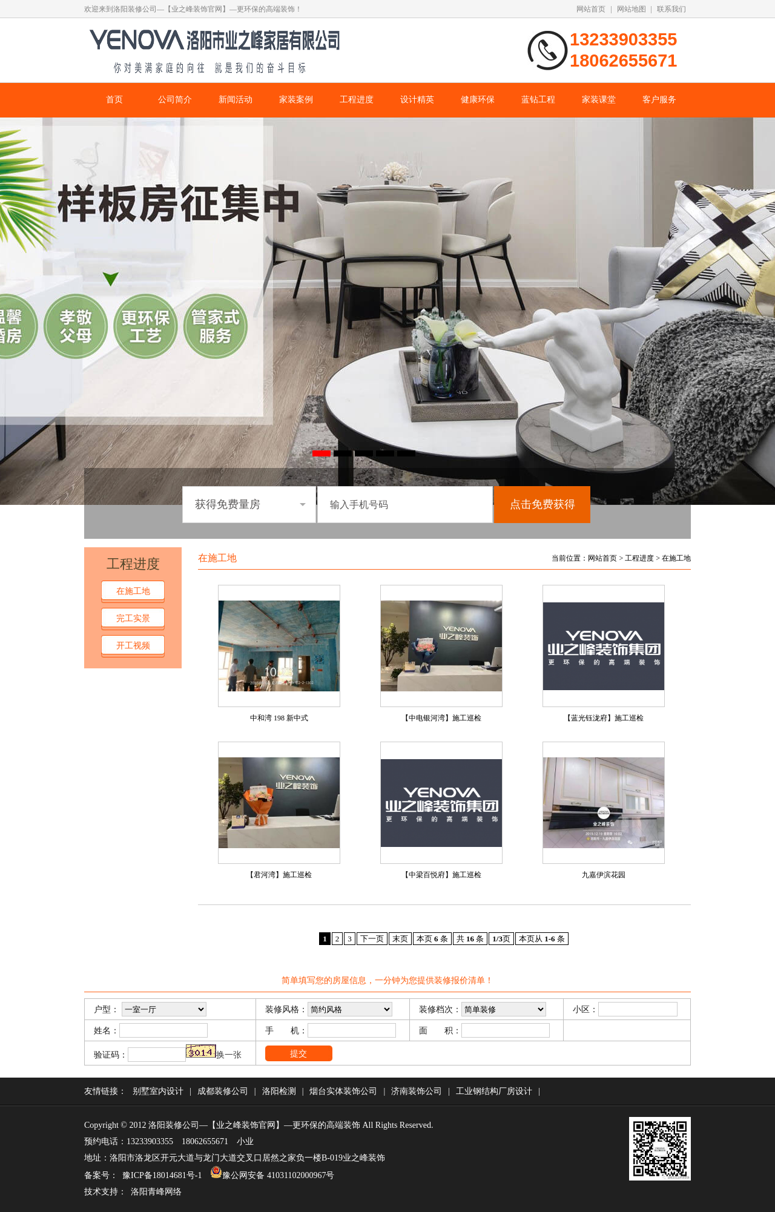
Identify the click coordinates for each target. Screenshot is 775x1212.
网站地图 (631, 9)
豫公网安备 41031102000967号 (272, 1175)
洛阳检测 (279, 1091)
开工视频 (133, 645)
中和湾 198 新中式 (279, 718)
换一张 (229, 1054)
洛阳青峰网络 (156, 1191)
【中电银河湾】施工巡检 (441, 718)
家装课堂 (599, 99)
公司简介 (175, 99)
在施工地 (133, 591)
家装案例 (296, 99)
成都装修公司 (222, 1091)
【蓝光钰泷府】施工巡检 (604, 718)
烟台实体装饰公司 (343, 1091)
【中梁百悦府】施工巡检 (441, 875)
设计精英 (417, 99)
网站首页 (590, 9)
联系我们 (671, 9)
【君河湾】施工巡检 (279, 875)
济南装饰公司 (416, 1091)
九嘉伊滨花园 (603, 875)
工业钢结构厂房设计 (494, 1091)
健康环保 (478, 99)
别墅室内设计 (158, 1091)
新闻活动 (235, 99)
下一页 (372, 938)
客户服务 (659, 99)
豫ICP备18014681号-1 (162, 1175)
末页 (400, 938)
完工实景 (133, 618)
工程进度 (357, 99)
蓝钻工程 (538, 99)
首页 (114, 99)
